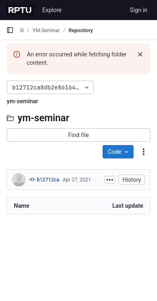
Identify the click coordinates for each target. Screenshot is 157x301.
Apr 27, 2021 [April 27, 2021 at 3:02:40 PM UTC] (77, 180)
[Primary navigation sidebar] (10, 30)
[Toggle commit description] (109, 180)
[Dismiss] (140, 54)
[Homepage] (20, 10)
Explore (52, 10)
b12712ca (44, 179)
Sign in (138, 10)
